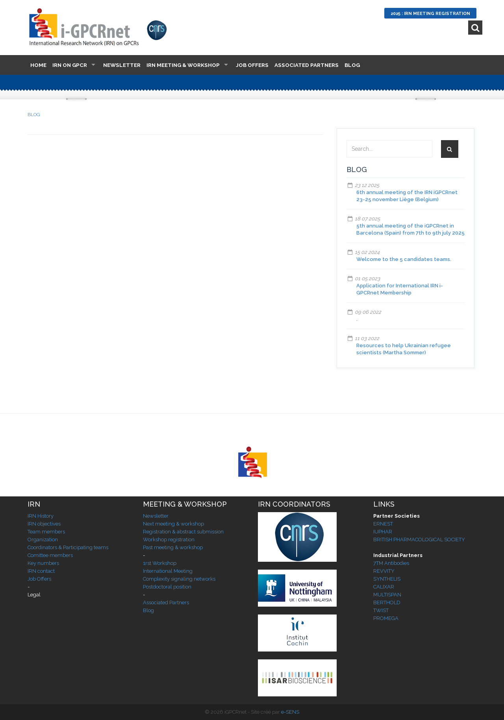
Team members (46, 532)
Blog (352, 65)
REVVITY (384, 571)
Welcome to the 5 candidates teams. (403, 259)
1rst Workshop (159, 563)
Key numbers (43, 563)
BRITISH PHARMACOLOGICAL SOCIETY (419, 539)
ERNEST (383, 524)
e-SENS (290, 712)
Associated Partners (306, 65)
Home (38, 65)
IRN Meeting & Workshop (183, 65)
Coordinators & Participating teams (68, 547)
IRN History (41, 516)
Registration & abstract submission (183, 532)
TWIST (381, 610)
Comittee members (50, 555)
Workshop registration (169, 539)
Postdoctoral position (167, 587)
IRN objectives (44, 524)
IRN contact (41, 571)
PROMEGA (385, 618)
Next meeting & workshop (173, 524)
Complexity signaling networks (179, 579)
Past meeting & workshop (173, 547)
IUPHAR (382, 532)
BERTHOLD (386, 602)
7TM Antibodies (391, 563)
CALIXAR (383, 587)
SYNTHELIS (386, 579)
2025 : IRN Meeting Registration (430, 13)
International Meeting (168, 571)
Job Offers (252, 65)
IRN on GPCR (69, 65)
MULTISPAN (387, 595)
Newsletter (122, 65)
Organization (43, 539)
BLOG (34, 114)
